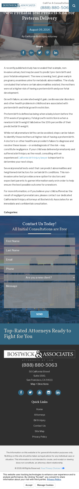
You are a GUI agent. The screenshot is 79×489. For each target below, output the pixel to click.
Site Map (39, 431)
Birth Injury (39, 420)
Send (39, 314)
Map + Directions (40, 384)
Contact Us (39, 425)
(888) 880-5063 (55, 7)
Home (39, 409)
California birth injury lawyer (33, 157)
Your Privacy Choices (52, 468)
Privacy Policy (39, 436)
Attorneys (39, 414)
